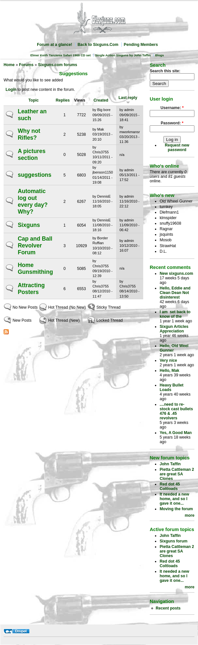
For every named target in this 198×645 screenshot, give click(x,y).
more (189, 515)
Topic (33, 100)
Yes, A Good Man (175, 432)
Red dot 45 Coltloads (170, 486)
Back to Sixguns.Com (98, 44)
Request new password (177, 147)
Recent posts (168, 608)
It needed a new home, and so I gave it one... (174, 499)
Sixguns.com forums (57, 65)
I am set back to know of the (175, 314)
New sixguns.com (176, 273)
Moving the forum (176, 509)
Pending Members (141, 44)
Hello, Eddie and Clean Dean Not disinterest (175, 293)
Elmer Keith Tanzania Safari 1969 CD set (60, 55)
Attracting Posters (31, 288)
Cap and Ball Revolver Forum (35, 245)
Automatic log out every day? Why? (32, 201)
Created (101, 100)
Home (9, 65)
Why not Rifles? (29, 134)
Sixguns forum (173, 541)
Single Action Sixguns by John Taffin (123, 55)
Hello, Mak (169, 370)
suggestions (34, 175)
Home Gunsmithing (35, 268)
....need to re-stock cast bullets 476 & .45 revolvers (176, 411)
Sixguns (29, 225)
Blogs (159, 55)
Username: (172, 107)
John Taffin (170, 464)
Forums (26, 65)
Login (11, 89)
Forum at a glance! (54, 44)
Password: (172, 123)
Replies (63, 100)
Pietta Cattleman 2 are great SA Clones (177, 474)
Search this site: (165, 71)
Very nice (168, 360)
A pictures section (31, 154)
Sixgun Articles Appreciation (174, 328)
